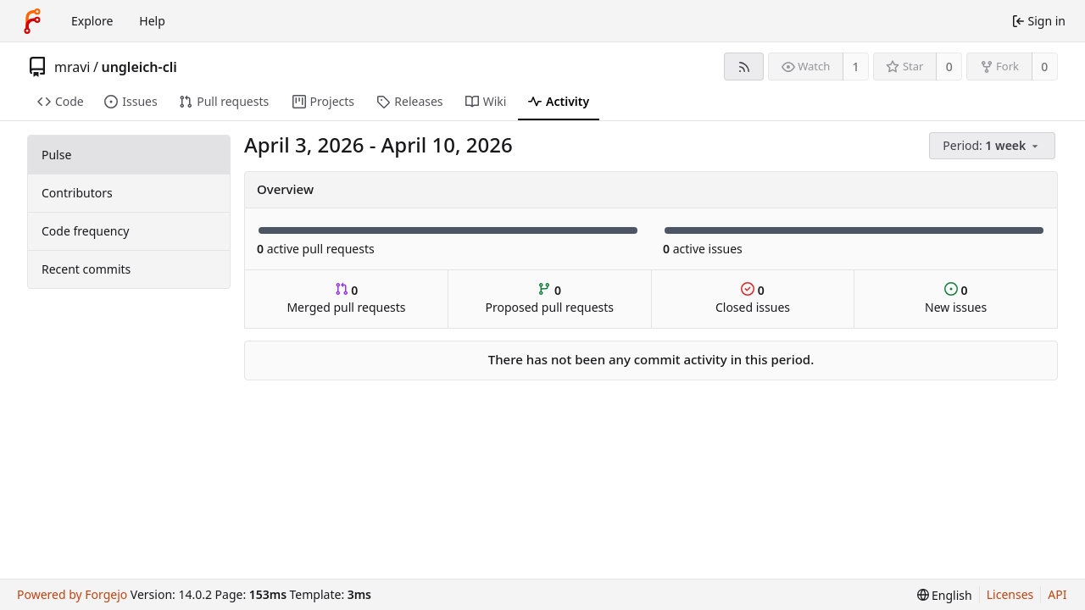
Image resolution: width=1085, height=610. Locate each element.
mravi (72, 66)
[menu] (993, 146)
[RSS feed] (744, 66)
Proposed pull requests (550, 298)
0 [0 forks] (1044, 66)
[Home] (32, 21)
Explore (92, 21)
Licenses (1010, 594)
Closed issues (752, 298)
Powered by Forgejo (72, 594)
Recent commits (86, 269)
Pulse (56, 155)
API (1057, 594)
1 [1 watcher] (856, 66)
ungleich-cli (138, 66)
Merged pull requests (346, 298)
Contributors (77, 193)
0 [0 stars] (949, 66)
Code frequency (85, 231)
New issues (956, 298)
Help (152, 21)
